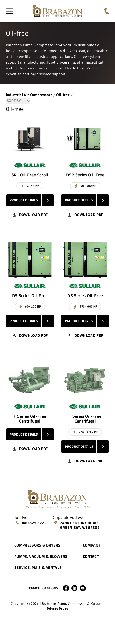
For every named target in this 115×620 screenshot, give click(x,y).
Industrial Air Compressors (29, 94)
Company (92, 545)
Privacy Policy (57, 608)
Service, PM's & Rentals (37, 567)
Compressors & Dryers (37, 545)
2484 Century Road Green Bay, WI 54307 (77, 525)
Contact (91, 556)
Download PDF (30, 214)
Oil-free (63, 94)
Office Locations (43, 588)
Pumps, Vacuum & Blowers (40, 556)
